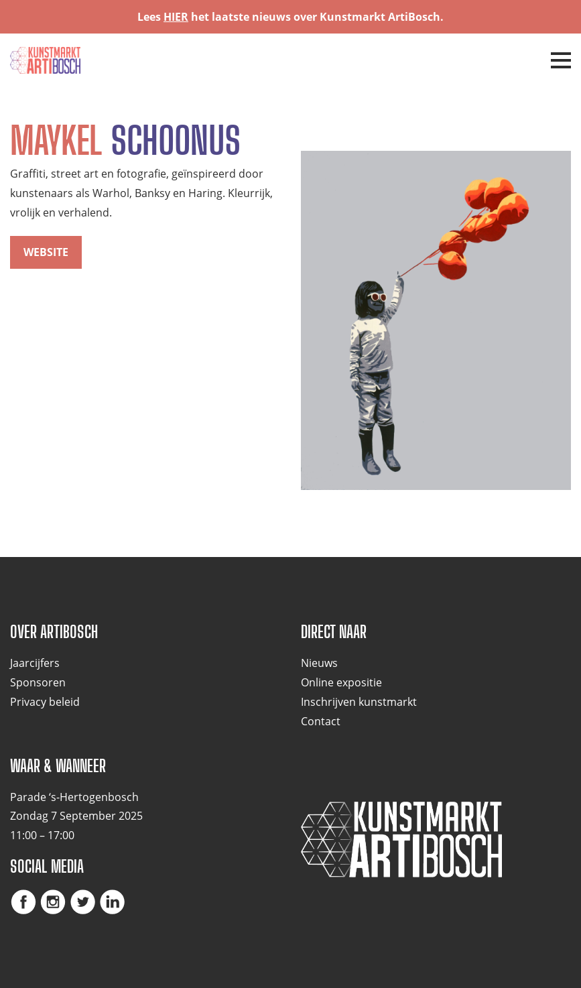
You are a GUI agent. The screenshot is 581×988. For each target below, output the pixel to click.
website (45, 252)
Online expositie (341, 682)
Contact (320, 721)
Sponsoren (38, 682)
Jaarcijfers (35, 663)
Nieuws (319, 663)
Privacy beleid (45, 701)
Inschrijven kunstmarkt (359, 701)
